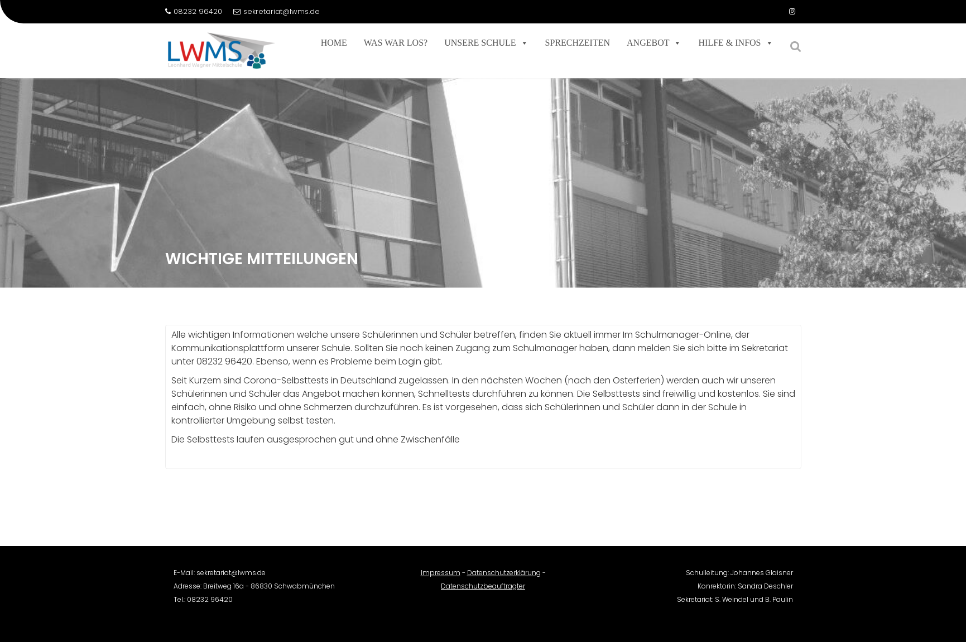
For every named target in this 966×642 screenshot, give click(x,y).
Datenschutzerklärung (504, 577)
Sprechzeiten (577, 42)
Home (334, 42)
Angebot (654, 43)
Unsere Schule (486, 43)
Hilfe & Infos (735, 43)
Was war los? (395, 42)
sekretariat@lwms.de (276, 11)
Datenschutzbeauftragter (483, 590)
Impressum (440, 577)
